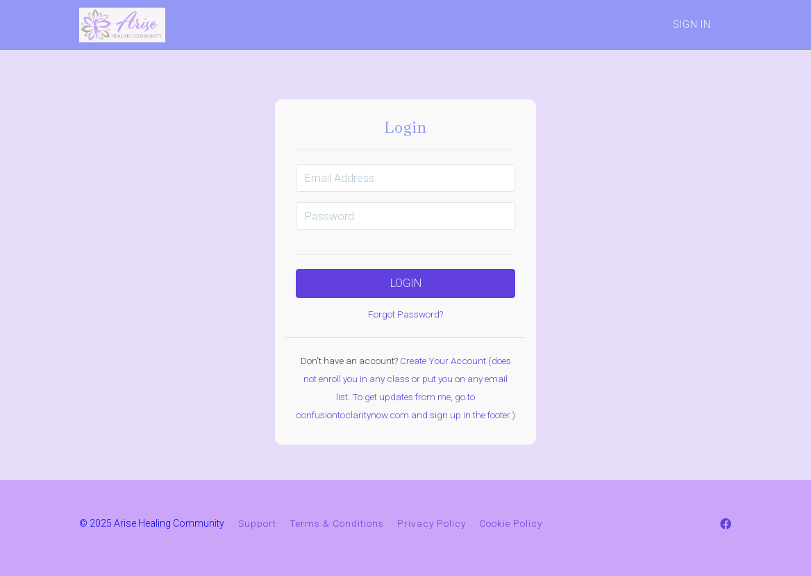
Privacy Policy (431, 523)
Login (405, 283)
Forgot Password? (405, 314)
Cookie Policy (510, 523)
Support (257, 523)
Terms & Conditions (337, 523)
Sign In (692, 24)
